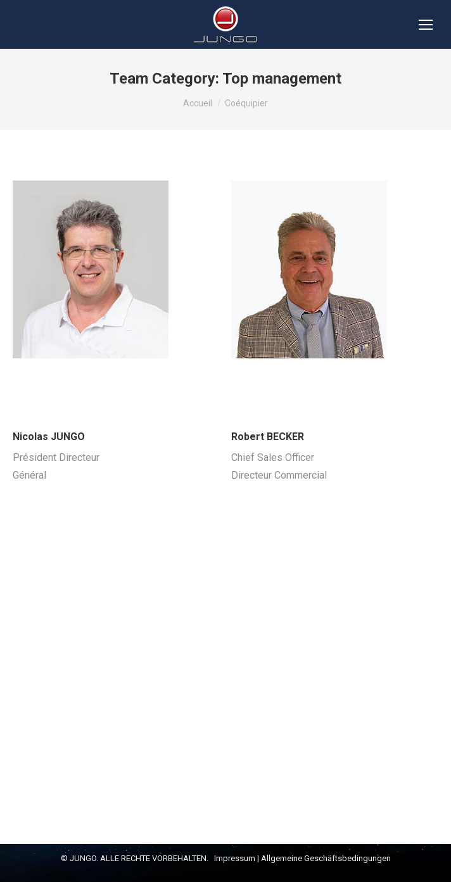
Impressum (234, 858)
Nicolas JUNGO (49, 437)
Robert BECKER (267, 437)
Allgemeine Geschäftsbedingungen (326, 858)
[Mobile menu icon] (425, 24)
